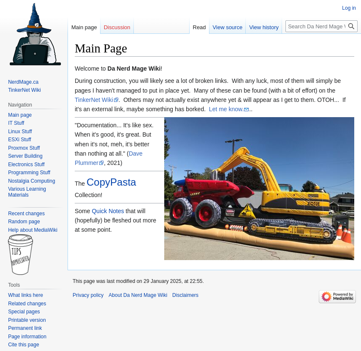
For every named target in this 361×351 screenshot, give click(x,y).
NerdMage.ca (23, 82)
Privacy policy (88, 295)
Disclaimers (185, 295)
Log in (349, 8)
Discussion (117, 27)
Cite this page (23, 345)
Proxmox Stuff (24, 148)
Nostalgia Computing (31, 181)
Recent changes (26, 214)
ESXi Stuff (19, 140)
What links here (25, 295)
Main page (84, 27)
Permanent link (25, 328)
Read (199, 27)
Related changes (27, 304)
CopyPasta (111, 182)
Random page (24, 222)
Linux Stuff (20, 131)
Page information (27, 337)
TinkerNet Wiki (94, 99)
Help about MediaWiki (32, 230)
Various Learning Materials (27, 192)
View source (228, 27)
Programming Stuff (29, 173)
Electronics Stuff (26, 164)
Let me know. (226, 109)
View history (264, 27)
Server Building (25, 156)
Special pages (24, 312)
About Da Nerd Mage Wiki (138, 295)
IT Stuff (16, 123)
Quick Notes (108, 211)
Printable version (27, 320)
